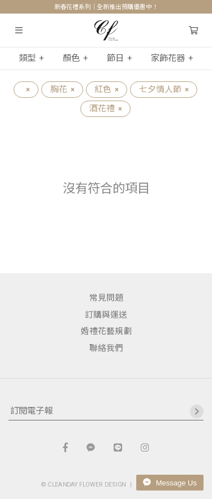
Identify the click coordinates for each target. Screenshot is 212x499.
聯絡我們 (106, 348)
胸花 (62, 89)
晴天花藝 (106, 30)
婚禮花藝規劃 (106, 331)
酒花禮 (105, 108)
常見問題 (106, 298)
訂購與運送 (106, 315)
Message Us (170, 482)
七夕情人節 (163, 89)
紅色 (106, 89)
